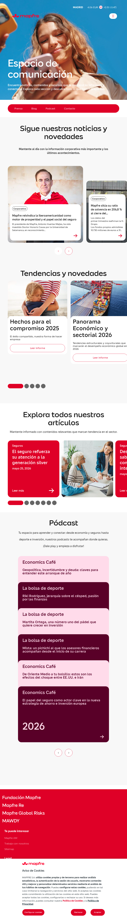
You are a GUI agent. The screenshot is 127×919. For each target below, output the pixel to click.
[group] (33, 468)
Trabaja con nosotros (16, 843)
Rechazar (78, 912)
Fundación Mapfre (21, 797)
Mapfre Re (13, 805)
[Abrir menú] (113, 16)
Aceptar (97, 912)
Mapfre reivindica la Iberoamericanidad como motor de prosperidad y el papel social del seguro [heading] (44, 217)
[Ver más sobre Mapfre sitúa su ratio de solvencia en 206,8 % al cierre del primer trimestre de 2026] (120, 235)
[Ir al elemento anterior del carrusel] (58, 753)
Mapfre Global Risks (23, 813)
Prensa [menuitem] (18, 108)
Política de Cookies (73, 900)
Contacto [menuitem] (69, 108)
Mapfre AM (10, 838)
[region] (63, 472)
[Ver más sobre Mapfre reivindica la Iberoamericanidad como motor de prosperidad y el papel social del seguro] (75, 235)
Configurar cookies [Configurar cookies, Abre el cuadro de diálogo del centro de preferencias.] (33, 912)
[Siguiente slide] (69, 251)
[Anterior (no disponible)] (58, 251)
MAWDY (10, 821)
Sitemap (9, 849)
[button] (15, 386)
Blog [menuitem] (34, 108)
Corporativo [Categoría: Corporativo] (19, 208)
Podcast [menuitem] (50, 108)
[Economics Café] (63, 714)
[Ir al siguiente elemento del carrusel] (69, 753)
